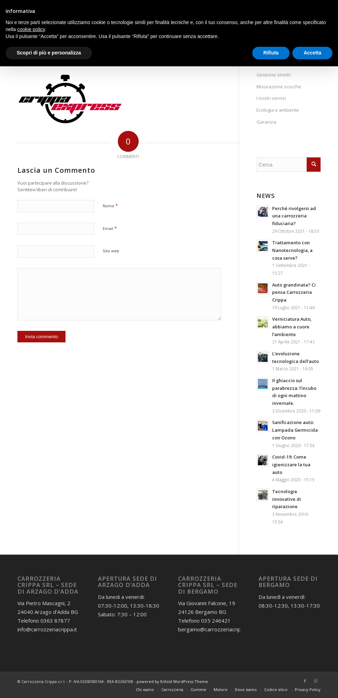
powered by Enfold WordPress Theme (172, 681)
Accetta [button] (312, 52)
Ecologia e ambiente (277, 110)
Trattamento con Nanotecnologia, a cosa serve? (292, 250)
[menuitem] (145, 689)
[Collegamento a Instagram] (315, 681)
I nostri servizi (271, 98)
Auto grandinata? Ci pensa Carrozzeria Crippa (294, 292)
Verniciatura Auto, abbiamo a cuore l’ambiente (292, 326)
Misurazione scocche (278, 86)
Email (110, 228)
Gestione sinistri (273, 75)
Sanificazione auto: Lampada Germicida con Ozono (295, 429)
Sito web (111, 250)
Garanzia (266, 122)
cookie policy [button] (31, 29)
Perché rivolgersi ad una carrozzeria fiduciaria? (294, 216)
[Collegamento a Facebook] (305, 681)
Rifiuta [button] (271, 52)
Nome (110, 205)
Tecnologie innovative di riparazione (286, 499)
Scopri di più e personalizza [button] (49, 52)
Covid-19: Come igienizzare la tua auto (291, 464)
